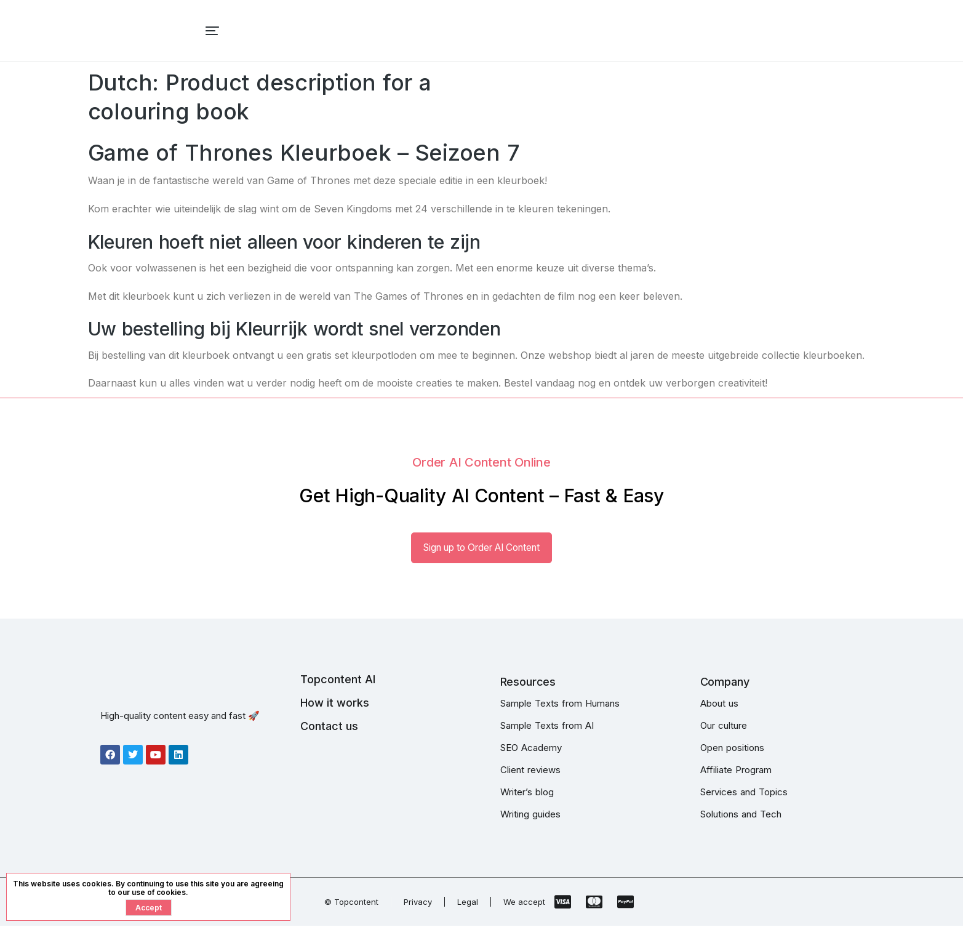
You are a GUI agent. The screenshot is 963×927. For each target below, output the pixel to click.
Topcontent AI (337, 680)
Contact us (329, 727)
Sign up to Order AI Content (482, 548)
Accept (148, 907)
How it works (334, 703)
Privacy (418, 903)
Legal (467, 903)
